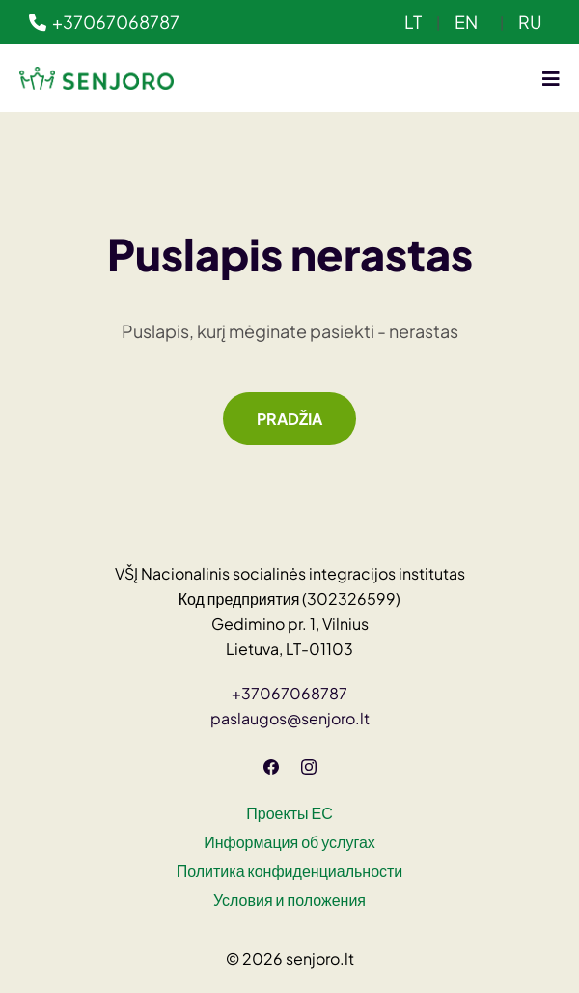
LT (413, 22)
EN (466, 22)
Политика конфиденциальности (290, 871)
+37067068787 (104, 22)
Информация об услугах (289, 842)
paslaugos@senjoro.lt (290, 718)
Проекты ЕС (289, 813)
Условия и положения (289, 900)
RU (530, 22)
